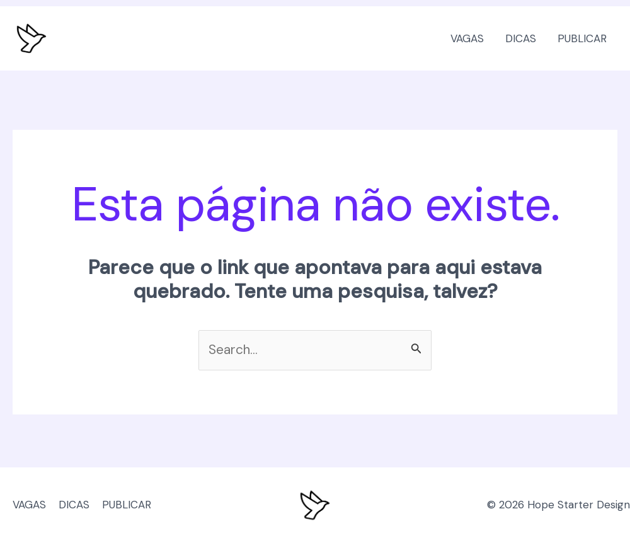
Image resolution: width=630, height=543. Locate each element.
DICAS (520, 38)
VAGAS (467, 38)
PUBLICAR (582, 38)
